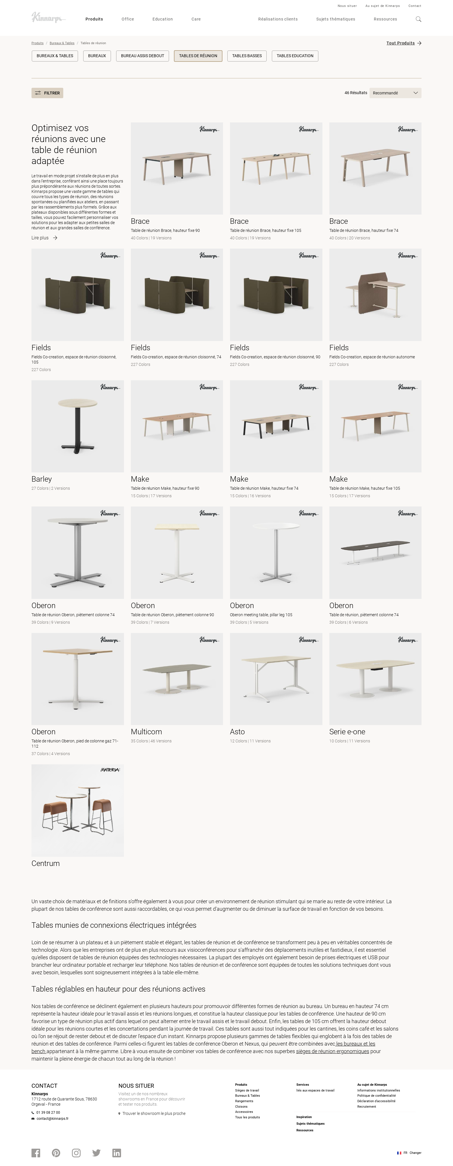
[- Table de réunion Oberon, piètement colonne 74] (77, 566)
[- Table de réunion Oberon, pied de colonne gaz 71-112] (77, 695)
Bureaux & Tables (62, 43)
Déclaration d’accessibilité (376, 1101)
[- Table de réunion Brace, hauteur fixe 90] (177, 182)
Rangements (244, 1101)
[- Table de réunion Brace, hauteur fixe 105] (276, 182)
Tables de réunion (198, 55)
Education (163, 19)
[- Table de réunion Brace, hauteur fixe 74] (375, 182)
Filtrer (47, 93)
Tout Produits (401, 43)
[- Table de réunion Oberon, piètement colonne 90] (177, 566)
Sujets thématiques (335, 19)
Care (196, 19)
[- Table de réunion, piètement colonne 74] (375, 566)
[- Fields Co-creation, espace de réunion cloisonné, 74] (177, 311)
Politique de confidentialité (376, 1096)
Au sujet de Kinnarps (382, 6)
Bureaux (97, 55)
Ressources (385, 19)
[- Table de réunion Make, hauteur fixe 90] (177, 440)
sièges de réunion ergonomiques (332, 1051)
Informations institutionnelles (378, 1090)
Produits (94, 19)
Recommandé (395, 93)
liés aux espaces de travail (315, 1090)
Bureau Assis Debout (142, 55)
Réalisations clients (278, 19)
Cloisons (241, 1107)
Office (128, 19)
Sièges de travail (247, 1090)
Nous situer (347, 6)
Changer (416, 1153)
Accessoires (244, 1112)
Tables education (295, 55)
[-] (77, 440)
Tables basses (247, 55)
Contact (415, 6)
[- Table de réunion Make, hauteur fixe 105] (375, 440)
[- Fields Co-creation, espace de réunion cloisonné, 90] (276, 311)
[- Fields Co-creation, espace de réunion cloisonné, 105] (77, 311)
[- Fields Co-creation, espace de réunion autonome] (375, 311)
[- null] (177, 695)
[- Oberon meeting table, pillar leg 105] (276, 566)
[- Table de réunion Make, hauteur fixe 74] (276, 440)
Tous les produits (247, 1117)
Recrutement (366, 1107)
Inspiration (304, 1117)
